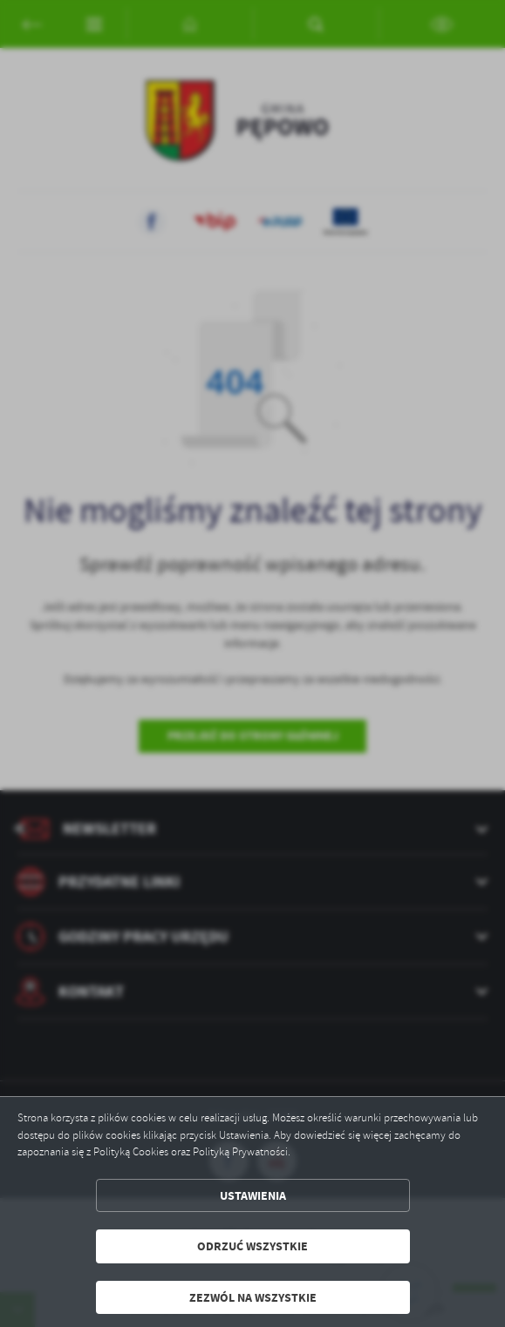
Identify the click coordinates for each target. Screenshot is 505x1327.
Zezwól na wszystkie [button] (253, 1297)
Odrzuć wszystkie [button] (252, 1246)
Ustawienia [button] (253, 1195)
